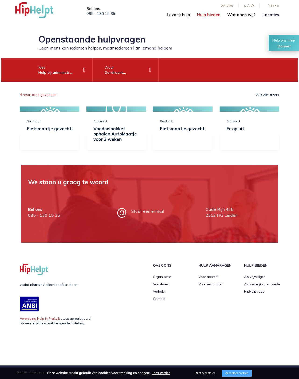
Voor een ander (211, 284)
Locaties (271, 14)
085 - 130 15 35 (100, 13)
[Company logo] (38, 11)
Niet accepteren (206, 373)
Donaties (227, 5)
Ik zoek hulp (178, 14)
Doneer (284, 46)
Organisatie (162, 277)
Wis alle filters (267, 94)
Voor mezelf (208, 277)
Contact (159, 299)
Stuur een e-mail (147, 211)
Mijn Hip (273, 5)
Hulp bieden (208, 14)
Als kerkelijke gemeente (262, 284)
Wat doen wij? (241, 14)
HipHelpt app (254, 291)
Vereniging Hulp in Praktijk (40, 318)
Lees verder (161, 373)
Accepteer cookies (236, 373)
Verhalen (160, 291)
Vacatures (161, 284)
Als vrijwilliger (254, 277)
